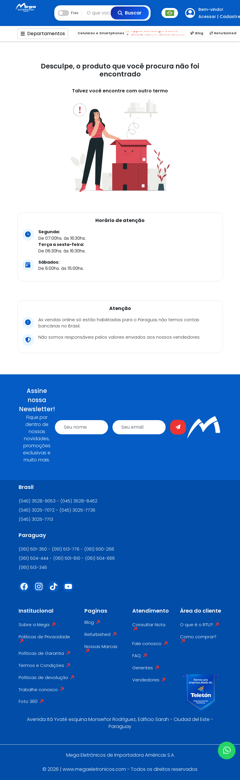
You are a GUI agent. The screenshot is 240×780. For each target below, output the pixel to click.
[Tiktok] (55, 590)
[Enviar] (178, 427)
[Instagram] (40, 590)
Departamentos (43, 33)
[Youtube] (70, 590)
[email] (139, 427)
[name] (81, 427)
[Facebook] (26, 590)
